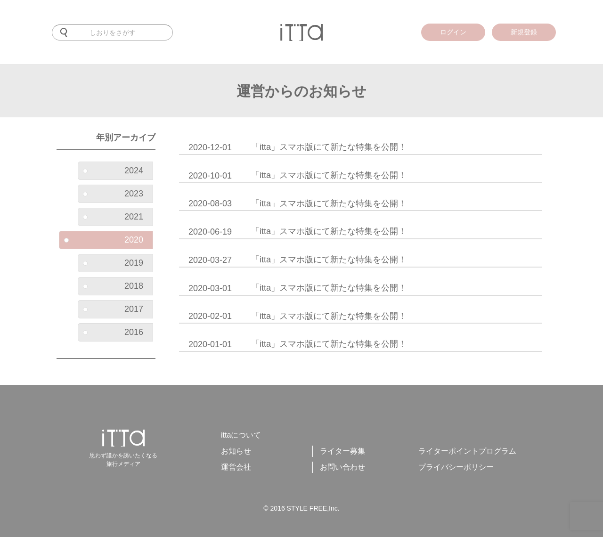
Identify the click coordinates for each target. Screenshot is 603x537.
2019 (113, 263)
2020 (103, 239)
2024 (113, 170)
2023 (113, 193)
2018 (113, 286)
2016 (113, 332)
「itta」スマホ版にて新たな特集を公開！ (297, 147)
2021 (113, 216)
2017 (113, 309)
